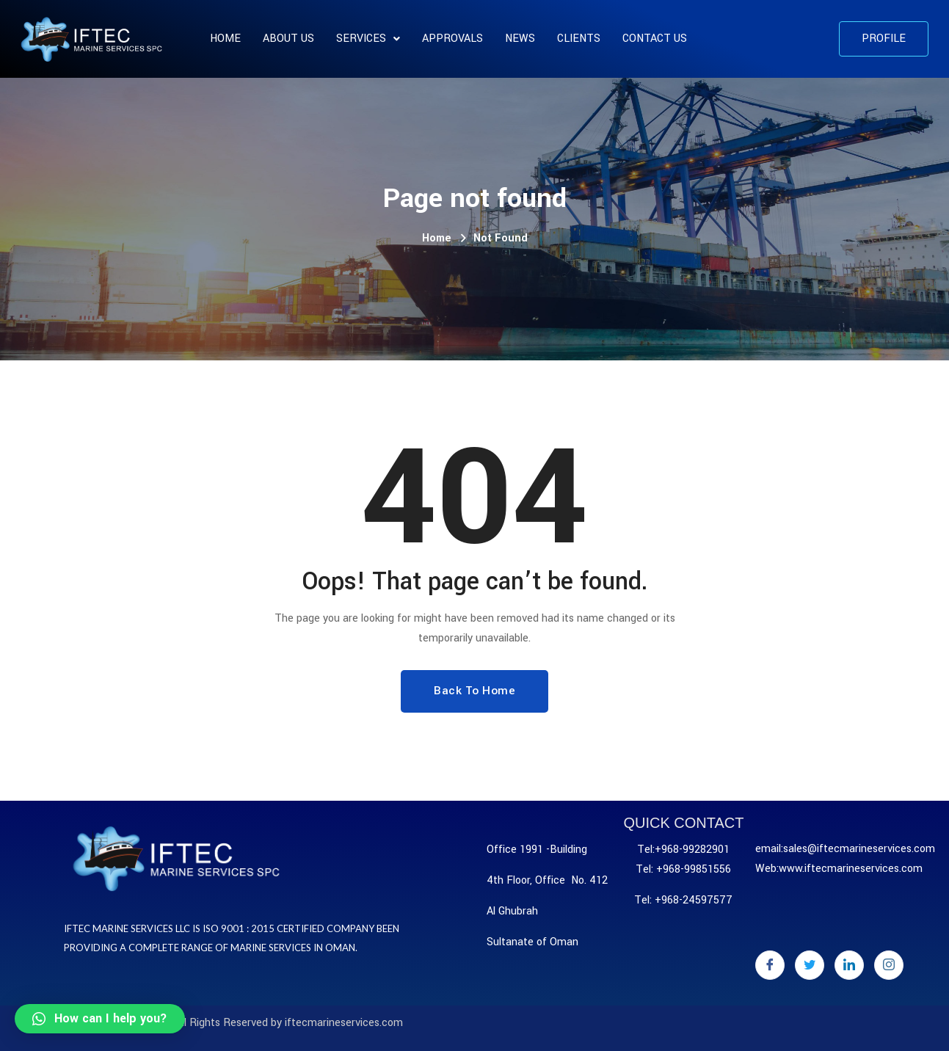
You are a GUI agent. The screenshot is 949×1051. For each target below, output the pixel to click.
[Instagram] (888, 965)
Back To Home (474, 691)
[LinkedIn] (849, 965)
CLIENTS (578, 38)
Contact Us (654, 38)
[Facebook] (770, 965)
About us (288, 38)
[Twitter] (809, 965)
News (520, 38)
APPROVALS (452, 38)
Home (225, 38)
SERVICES (368, 38)
